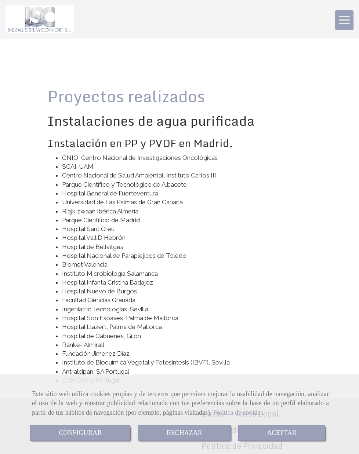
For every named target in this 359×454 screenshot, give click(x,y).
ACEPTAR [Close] (282, 432)
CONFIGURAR (80, 432)
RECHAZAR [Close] (184, 432)
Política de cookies (238, 412)
